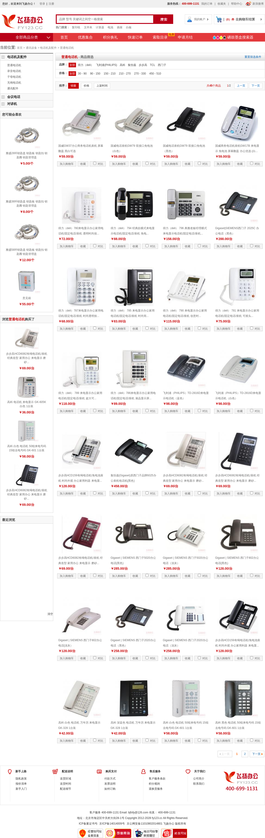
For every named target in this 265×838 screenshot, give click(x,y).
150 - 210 (110, 73)
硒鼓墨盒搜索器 (232, 37)
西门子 (162, 65)
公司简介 (198, 778)
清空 (50, 614)
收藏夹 (222, 3)
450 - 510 (155, 73)
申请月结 (185, 37)
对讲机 (12, 104)
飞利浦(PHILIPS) (106, 65)
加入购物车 (67, 164)
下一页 (256, 85)
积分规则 (154, 783)
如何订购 (110, 788)
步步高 (143, 65)
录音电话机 (14, 71)
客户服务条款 (157, 778)
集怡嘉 (132, 65)
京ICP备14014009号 (112, 823)
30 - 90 (82, 73)
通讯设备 (31, 47)
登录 (42, 3)
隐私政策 (21, 778)
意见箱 (27, 298)
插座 (120, 27)
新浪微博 (255, 3)
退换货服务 (156, 788)
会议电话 (13, 97)
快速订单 (135, 37)
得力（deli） (85, 65)
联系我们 (198, 783)
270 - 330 (140, 73)
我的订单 (206, 3)
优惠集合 (85, 37)
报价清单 (21, 783)
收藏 (83, 164)
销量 (73, 85)
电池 (110, 27)
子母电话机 (14, 76)
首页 (64, 37)
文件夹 (88, 27)
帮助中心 (236, 3)
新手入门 (21, 788)
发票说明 (110, 783)
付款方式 (110, 778)
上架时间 (102, 85)
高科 (122, 65)
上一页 (241, 85)
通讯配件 (12, 88)
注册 (51, 3)
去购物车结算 (245, 19)
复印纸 (76, 27)
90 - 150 (95, 73)
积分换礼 (110, 37)
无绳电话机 (14, 82)
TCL (152, 65)
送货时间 (65, 783)
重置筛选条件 (253, 56)
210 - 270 (125, 73)
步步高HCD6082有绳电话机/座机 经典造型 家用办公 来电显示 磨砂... (26, 358)
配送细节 (65, 788)
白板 (129, 27)
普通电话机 (67, 47)
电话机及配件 (48, 47)
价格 (86, 85)
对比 (98, 164)
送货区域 (65, 778)
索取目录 (160, 37)
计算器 (100, 27)
